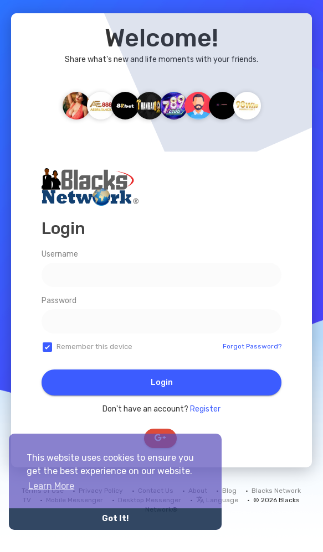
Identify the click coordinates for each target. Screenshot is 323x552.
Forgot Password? (252, 346)
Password (59, 300)
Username (60, 254)
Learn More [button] (51, 486)
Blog (229, 490)
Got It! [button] (115, 518)
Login (162, 382)
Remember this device (94, 346)
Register (205, 409)
